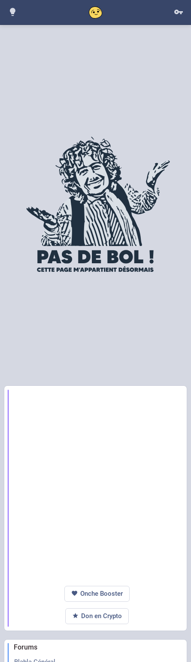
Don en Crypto (97, 616)
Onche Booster (97, 594)
